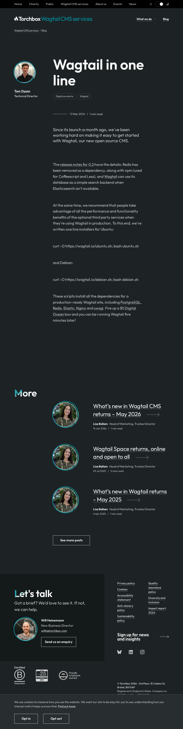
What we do (146, 19)
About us (100, 4)
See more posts (71, 540)
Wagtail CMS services (74, 4)
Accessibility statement (125, 597)
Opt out (56, 718)
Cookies (122, 589)
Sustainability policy (125, 618)
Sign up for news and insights (143, 637)
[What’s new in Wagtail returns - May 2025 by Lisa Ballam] (131, 497)
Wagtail (84, 96)
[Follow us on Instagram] (142, 652)
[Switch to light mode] (159, 4)
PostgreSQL (130, 302)
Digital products (64, 96)
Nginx (81, 308)
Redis (57, 308)
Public (50, 4)
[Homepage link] (18, 4)
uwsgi (98, 308)
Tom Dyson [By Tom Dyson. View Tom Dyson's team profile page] (22, 91)
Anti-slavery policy (125, 608)
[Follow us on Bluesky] (119, 652)
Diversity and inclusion (156, 600)
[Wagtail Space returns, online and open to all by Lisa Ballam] (131, 454)
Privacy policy (126, 583)
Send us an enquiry (58, 642)
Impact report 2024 (157, 610)
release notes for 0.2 (77, 164)
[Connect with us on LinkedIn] (131, 652)
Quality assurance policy (154, 587)
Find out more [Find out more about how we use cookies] (66, 706)
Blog (166, 19)
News (132, 4)
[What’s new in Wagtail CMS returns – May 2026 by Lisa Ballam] (131, 412)
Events (117, 4)
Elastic (68, 308)
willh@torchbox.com (54, 631)
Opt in (26, 718)
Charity (34, 4)
